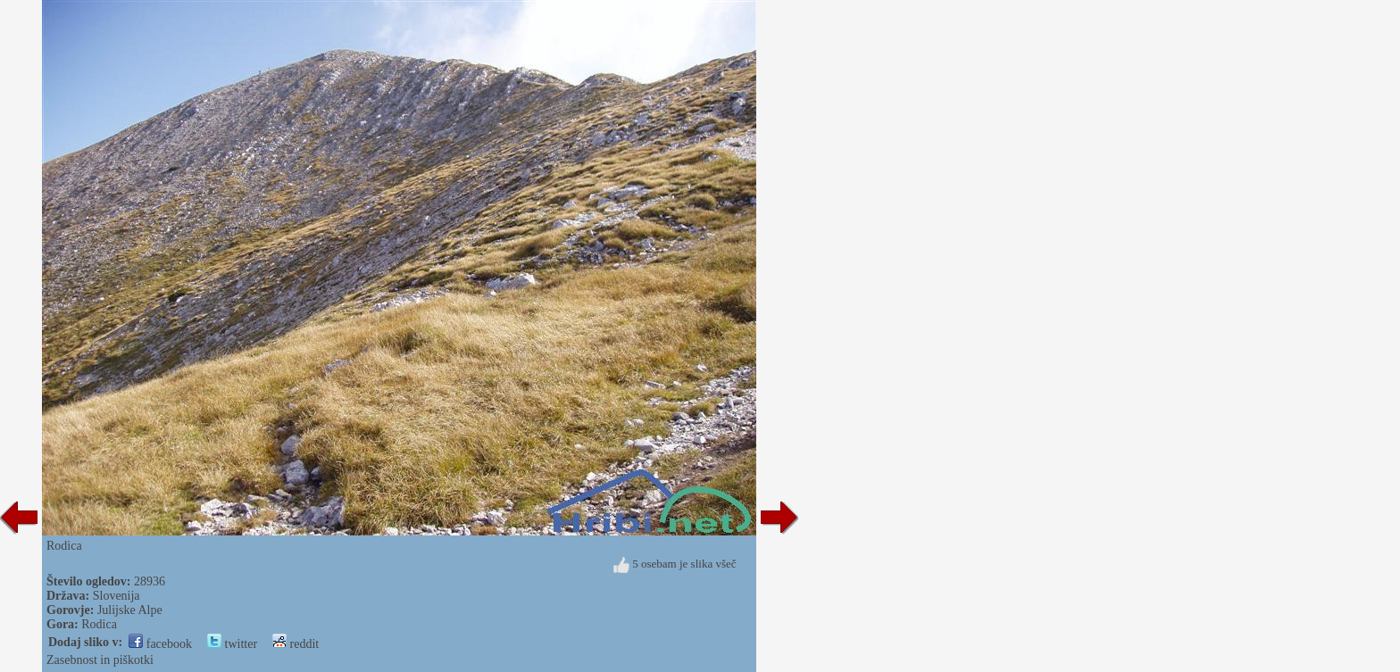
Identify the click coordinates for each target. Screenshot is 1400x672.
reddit (295, 644)
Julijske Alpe (129, 610)
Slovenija (116, 595)
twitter (232, 644)
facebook (160, 644)
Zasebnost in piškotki (100, 660)
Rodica (99, 624)
